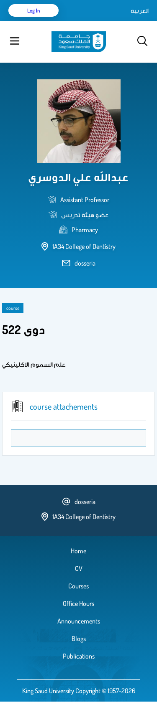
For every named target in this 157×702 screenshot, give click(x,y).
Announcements (78, 621)
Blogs (79, 638)
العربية (140, 10)
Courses (78, 586)
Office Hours (78, 603)
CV (78, 568)
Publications (79, 656)
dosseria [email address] (85, 263)
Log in (33, 10)
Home (78, 551)
